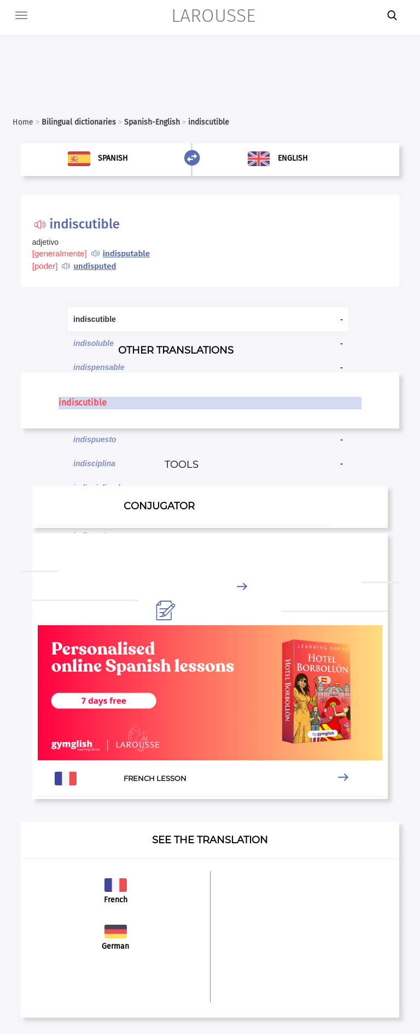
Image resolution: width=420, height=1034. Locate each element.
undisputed (94, 266)
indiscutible (83, 402)
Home (23, 122)
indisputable (126, 253)
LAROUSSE (213, 15)
